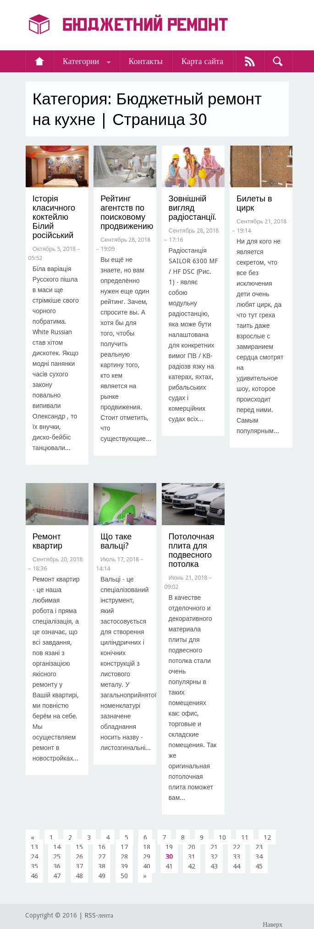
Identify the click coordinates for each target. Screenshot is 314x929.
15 (79, 847)
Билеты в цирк (254, 203)
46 (34, 876)
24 (34, 857)
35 (34, 866)
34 (259, 857)
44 (236, 866)
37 (79, 866)
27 (101, 857)
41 (169, 866)
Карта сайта (203, 61)
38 (101, 866)
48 (79, 876)
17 (124, 847)
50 (124, 876)
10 (222, 837)
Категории (81, 61)
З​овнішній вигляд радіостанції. (193, 208)
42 (191, 866)
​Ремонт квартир (47, 541)
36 (57, 866)
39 (124, 866)
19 (169, 847)
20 (191, 847)
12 (267, 837)
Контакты (146, 61)
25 (57, 857)
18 (146, 847)
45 (259, 866)
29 (146, 857)
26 (79, 857)
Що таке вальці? (116, 541)
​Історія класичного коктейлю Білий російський (54, 217)
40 (146, 866)
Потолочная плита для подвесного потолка (192, 550)
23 (259, 847)
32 (214, 857)
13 (34, 847)
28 (124, 857)
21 (214, 847)
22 (236, 847)
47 (57, 876)
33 (236, 857)
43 (214, 866)
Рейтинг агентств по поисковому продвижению (126, 212)
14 (57, 847)
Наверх (272, 924)
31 (191, 857)
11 (244, 837)
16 (101, 847)
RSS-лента (98, 915)
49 (101, 876)
